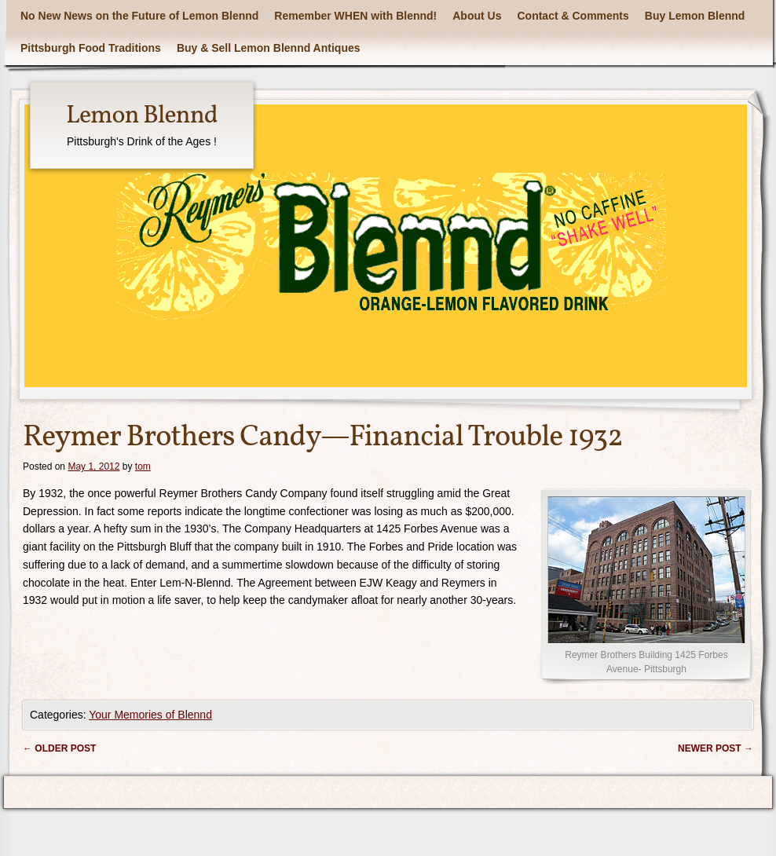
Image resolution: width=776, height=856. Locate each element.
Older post (59, 748)
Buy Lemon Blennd (695, 15)
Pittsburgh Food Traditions (90, 48)
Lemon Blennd (142, 116)
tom (143, 466)
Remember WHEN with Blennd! (355, 15)
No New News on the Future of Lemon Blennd (139, 15)
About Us (476, 15)
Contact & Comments (572, 15)
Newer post (715, 748)
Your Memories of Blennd (150, 714)
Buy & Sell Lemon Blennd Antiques (269, 48)
